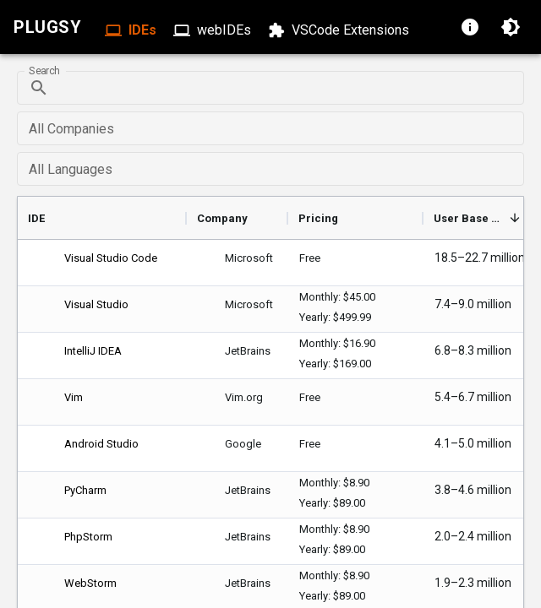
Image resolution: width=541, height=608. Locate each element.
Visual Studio (96, 304)
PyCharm (85, 490)
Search (44, 71)
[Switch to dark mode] (510, 27)
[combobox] (269, 128)
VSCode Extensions (340, 30)
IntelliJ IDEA (93, 351)
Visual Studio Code (110, 258)
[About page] (470, 27)
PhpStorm (88, 536)
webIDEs (214, 30)
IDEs (132, 30)
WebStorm (90, 583)
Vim (73, 397)
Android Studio (101, 443)
